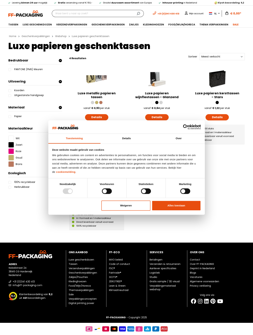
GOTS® (113, 277)
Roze (18, 151)
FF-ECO (114, 252)
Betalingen (156, 259)
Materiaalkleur (35, 128)
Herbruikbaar (22, 187)
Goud (19, 157)
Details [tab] (126, 138)
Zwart (19, 145)
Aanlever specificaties (163, 268)
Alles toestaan (176, 205)
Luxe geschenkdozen (81, 259)
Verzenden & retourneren (165, 264)
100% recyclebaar (24, 182)
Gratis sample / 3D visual (165, 281)
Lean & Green (117, 285)
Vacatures (196, 277)
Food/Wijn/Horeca (80, 285)
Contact (195, 259)
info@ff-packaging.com (25, 285)
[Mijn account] (194, 13)
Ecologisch (35, 173)
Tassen (73, 264)
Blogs (193, 272)
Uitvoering (35, 81)
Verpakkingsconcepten (83, 299)
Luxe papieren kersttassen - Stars (217, 95)
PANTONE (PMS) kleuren (28, 69)
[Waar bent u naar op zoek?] (92, 13)
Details (96, 117)
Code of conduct (119, 264)
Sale (71, 294)
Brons (19, 164)
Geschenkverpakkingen (83, 272)
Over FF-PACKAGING (202, 264)
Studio (153, 277)
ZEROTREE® (115, 281)
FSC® (112, 268)
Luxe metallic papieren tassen (97, 95)
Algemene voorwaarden (204, 281)
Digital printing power (81, 303)
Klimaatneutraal (118, 290)
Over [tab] (179, 138)
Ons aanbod (78, 252)
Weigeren (126, 205)
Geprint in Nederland (202, 268)
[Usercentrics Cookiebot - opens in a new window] (185, 126)
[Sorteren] (222, 56)
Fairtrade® (115, 272)
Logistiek (155, 272)
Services (156, 252)
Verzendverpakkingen (82, 268)
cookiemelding (65, 172)
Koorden (19, 90)
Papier (18, 116)
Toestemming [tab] (74, 138)
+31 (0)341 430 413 (22, 281)
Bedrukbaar (35, 60)
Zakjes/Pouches (78, 277)
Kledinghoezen (77, 281)
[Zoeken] (138, 13)
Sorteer (192, 56)
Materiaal (35, 107)
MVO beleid (116, 259)
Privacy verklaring (200, 285)
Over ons (197, 252)
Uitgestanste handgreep (29, 95)
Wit (18, 138)
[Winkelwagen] (233, 14)
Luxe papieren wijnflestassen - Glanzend (157, 95)
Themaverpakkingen (81, 290)
